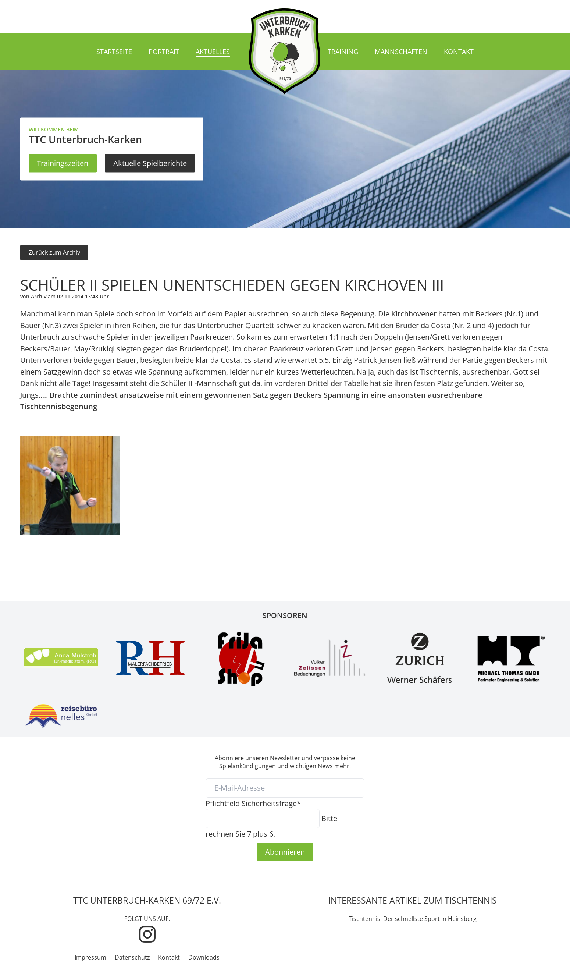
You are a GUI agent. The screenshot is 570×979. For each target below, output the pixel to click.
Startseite (114, 51)
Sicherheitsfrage (253, 803)
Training (343, 51)
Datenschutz (132, 957)
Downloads (204, 957)
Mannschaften (401, 51)
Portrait (164, 51)
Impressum (90, 957)
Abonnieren (285, 852)
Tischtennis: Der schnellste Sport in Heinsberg (413, 919)
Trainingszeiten (62, 163)
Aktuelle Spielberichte (150, 163)
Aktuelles (213, 51)
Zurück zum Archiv (54, 252)
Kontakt (459, 51)
